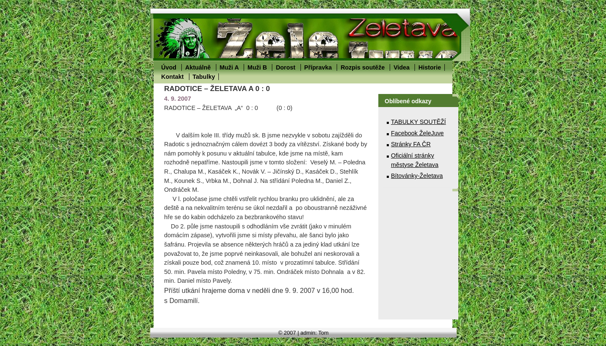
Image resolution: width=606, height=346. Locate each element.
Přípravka (318, 67)
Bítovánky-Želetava (417, 175)
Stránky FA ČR (411, 144)
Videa (401, 67)
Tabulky (204, 76)
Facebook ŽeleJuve (417, 133)
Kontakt (172, 76)
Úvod (168, 67)
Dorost (285, 67)
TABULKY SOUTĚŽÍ (418, 121)
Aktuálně (198, 67)
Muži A (229, 67)
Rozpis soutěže (362, 67)
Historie (429, 67)
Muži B (257, 67)
